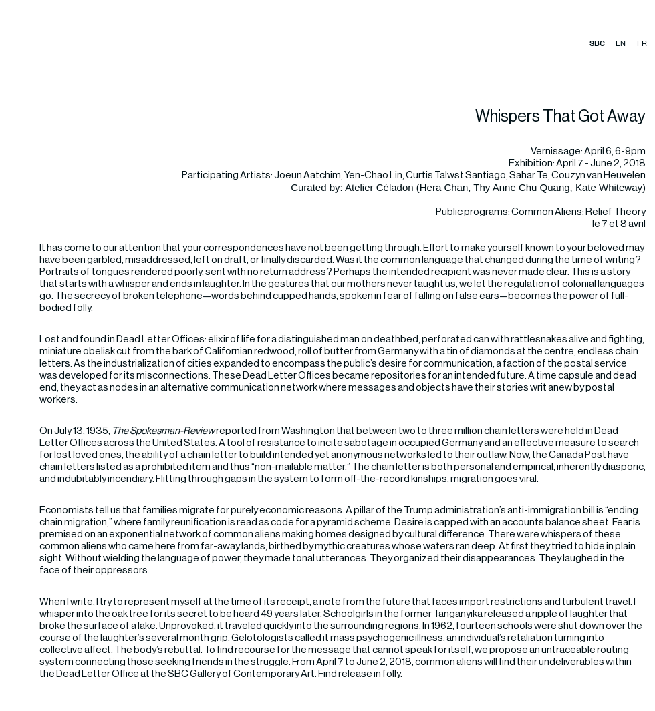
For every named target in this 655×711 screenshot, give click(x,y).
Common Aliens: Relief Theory (578, 212)
